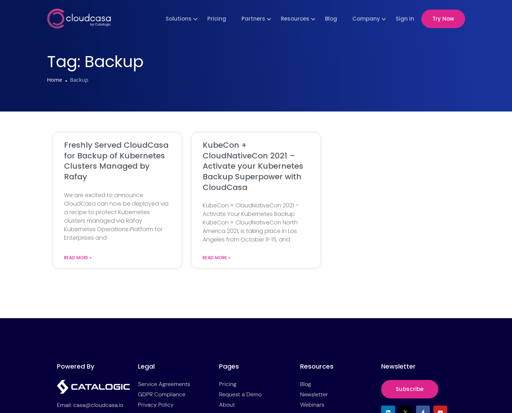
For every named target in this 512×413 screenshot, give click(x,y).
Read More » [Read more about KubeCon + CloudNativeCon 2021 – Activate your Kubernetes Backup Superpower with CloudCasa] (216, 257)
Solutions (179, 18)
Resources (295, 18)
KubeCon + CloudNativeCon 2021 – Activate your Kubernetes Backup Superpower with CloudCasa (253, 166)
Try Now (443, 18)
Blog (331, 18)
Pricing (216, 18)
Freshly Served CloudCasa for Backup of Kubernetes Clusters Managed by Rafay (116, 161)
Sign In (405, 18)
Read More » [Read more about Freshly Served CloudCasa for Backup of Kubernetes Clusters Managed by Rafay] (78, 257)
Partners (253, 18)
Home (54, 79)
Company (366, 18)
